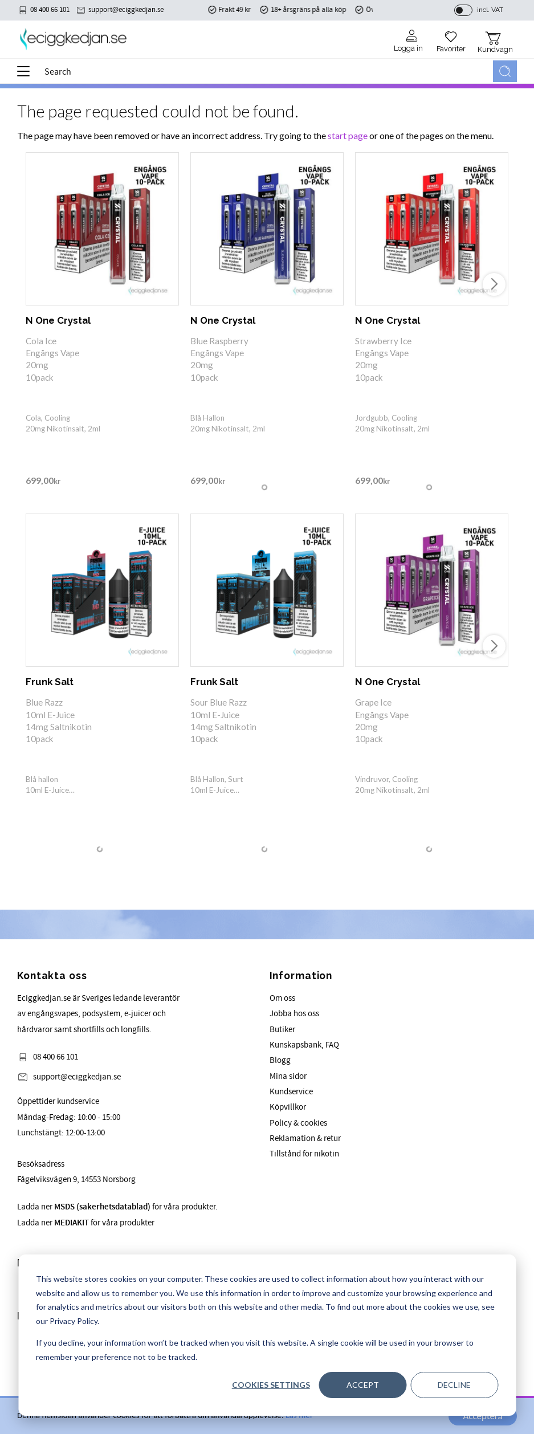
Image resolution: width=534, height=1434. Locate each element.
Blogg (280, 1060)
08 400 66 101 (50, 9)
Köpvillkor (288, 1107)
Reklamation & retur (305, 1138)
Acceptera (482, 1416)
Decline (454, 1385)
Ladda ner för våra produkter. (117, 1206)
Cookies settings (271, 1385)
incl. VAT (490, 10)
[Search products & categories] (266, 71)
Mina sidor (288, 1076)
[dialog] (267, 1335)
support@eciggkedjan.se (126, 9)
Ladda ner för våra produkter (85, 1222)
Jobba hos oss (294, 1013)
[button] (27, 75)
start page (348, 135)
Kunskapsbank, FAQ (304, 1045)
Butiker (282, 1029)
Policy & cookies (298, 1123)
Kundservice (291, 1091)
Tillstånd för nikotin (304, 1153)
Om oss (282, 998)
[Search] (505, 71)
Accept (363, 1385)
